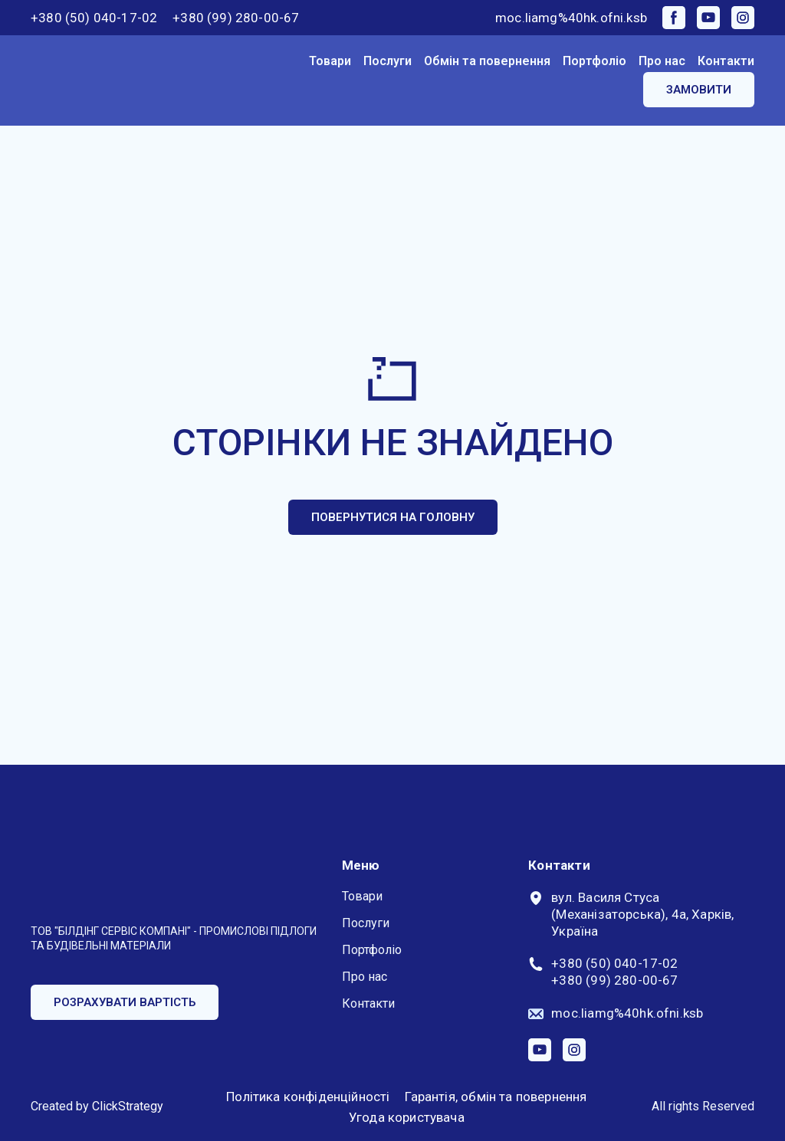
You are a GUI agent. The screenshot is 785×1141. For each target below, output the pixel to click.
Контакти (726, 61)
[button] (673, 17)
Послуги (387, 61)
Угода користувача (407, 1117)
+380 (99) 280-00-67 (235, 17)
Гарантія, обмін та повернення (495, 1096)
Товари (330, 61)
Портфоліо (594, 61)
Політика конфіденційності (307, 1096)
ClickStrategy (127, 1106)
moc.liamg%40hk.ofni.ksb (571, 17)
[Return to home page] (92, 81)
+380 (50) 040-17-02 (94, 17)
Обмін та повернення (487, 61)
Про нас (662, 61)
